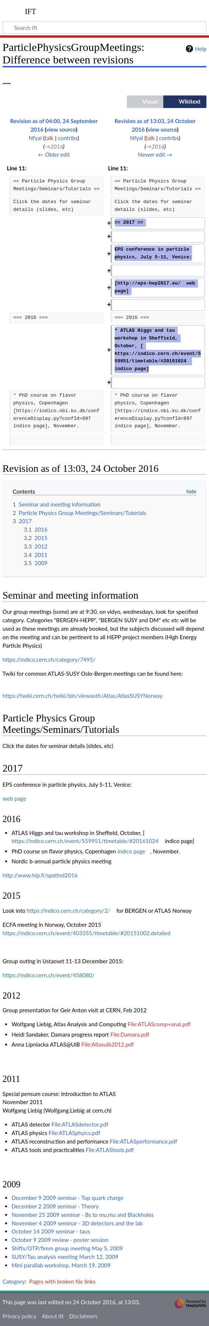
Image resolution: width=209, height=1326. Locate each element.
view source (61, 129)
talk (49, 138)
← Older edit (54, 154)
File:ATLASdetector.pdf (80, 1124)
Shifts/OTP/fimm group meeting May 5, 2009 (67, 1248)
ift (30, 11)
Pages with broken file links (62, 1281)
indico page (131, 851)
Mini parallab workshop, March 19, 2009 (61, 1265)
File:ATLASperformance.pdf (143, 1141)
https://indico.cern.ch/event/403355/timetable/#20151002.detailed (87, 933)
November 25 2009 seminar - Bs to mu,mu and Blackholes (82, 1214)
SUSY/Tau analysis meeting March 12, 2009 (64, 1256)
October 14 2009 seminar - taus (50, 1231)
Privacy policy (19, 1316)
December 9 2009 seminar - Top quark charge (67, 1197)
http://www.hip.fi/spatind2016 (40, 875)
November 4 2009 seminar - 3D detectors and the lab (77, 1223)
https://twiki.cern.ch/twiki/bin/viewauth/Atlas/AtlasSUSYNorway (83, 695)
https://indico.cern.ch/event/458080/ (49, 975)
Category (14, 1281)
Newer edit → (155, 154)
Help (195, 48)
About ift (52, 1316)
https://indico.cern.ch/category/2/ (68, 910)
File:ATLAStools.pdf (110, 1149)
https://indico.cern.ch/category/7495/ (49, 659)
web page (14, 798)
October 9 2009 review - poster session (59, 1239)
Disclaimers (83, 1316)
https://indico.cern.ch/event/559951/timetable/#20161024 (85, 841)
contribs (67, 138)
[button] (145, 101)
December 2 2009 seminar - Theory (55, 1206)
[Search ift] (104, 27)
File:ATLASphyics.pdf (74, 1133)
